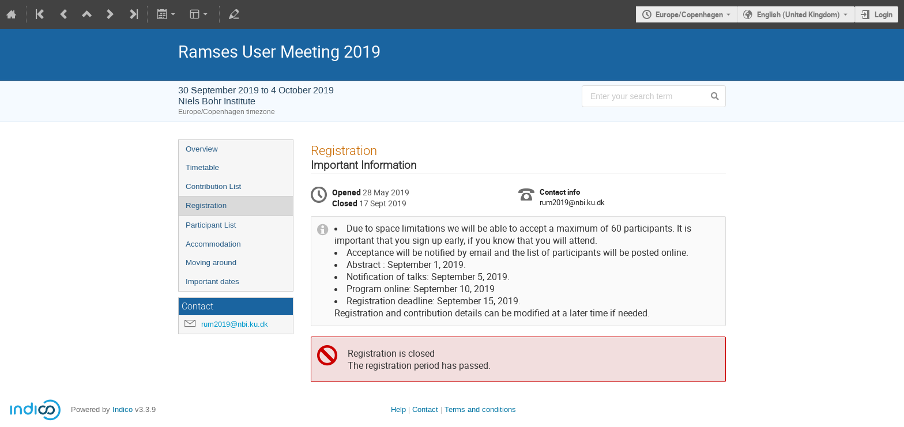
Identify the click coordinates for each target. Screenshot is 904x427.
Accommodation (213, 244)
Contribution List (213, 186)
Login (883, 14)
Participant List (211, 225)
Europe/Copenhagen (689, 14)
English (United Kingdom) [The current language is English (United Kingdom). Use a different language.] (798, 14)
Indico (122, 409)
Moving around (211, 262)
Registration (206, 205)
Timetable (202, 167)
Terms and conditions (480, 409)
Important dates (212, 281)
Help (398, 409)
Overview (202, 149)
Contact (425, 409)
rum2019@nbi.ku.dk (234, 324)
